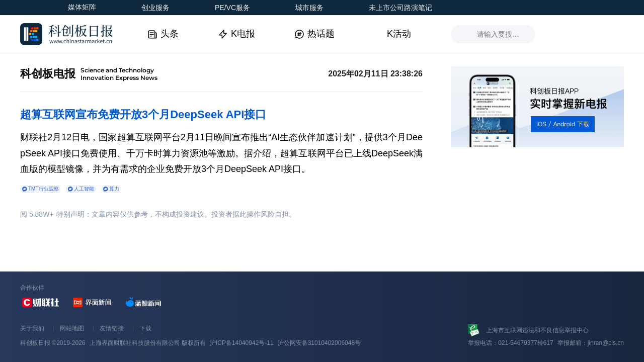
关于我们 (32, 328)
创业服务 (155, 8)
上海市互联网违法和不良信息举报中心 (537, 330)
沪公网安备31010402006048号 (319, 342)
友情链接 (112, 328)
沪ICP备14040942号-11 (242, 342)
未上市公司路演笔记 (400, 8)
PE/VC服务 (232, 8)
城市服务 (309, 8)
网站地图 (72, 328)
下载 (145, 328)
